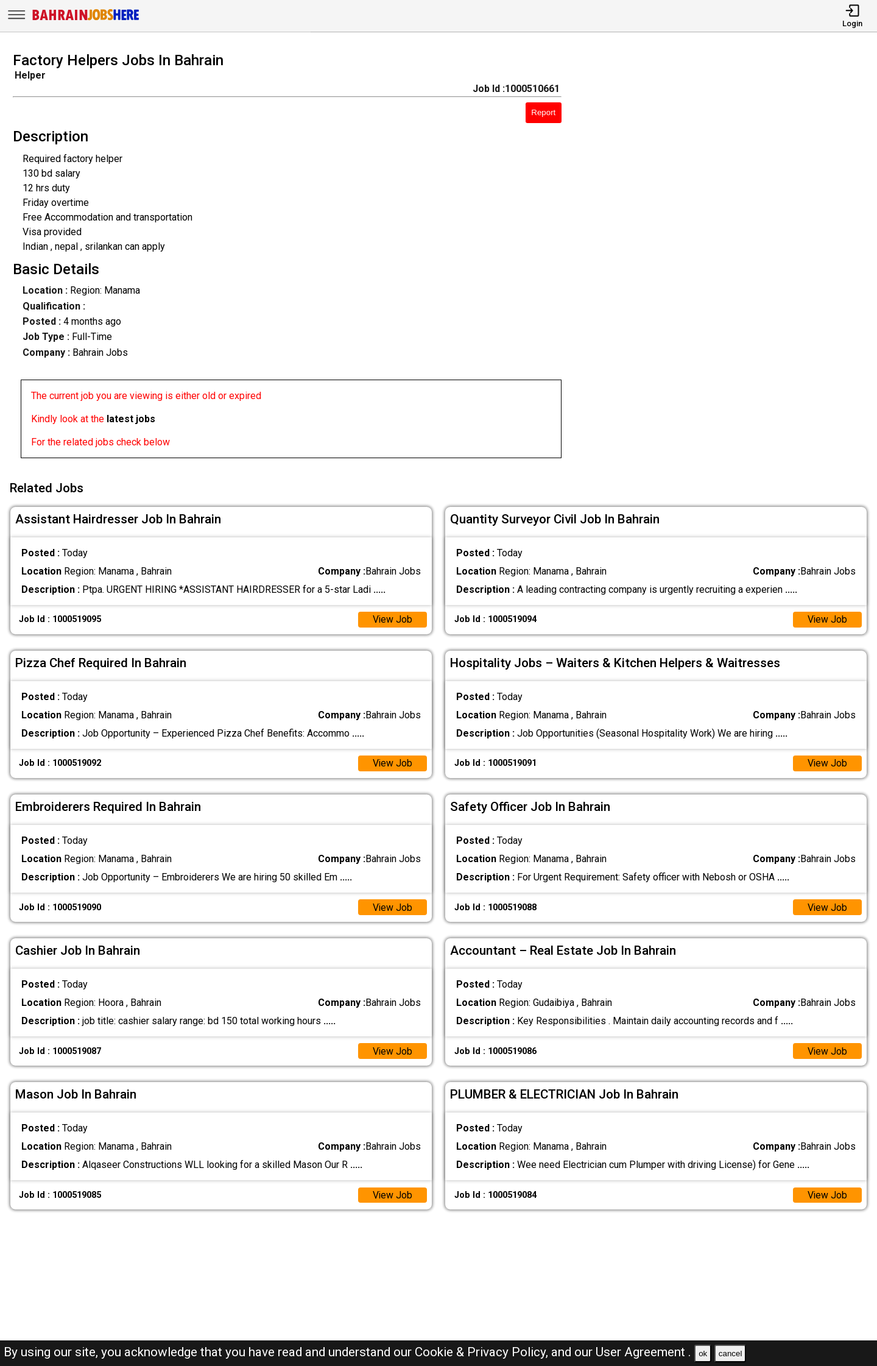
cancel (730, 1353)
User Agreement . (643, 1352)
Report (543, 112)
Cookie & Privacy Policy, (483, 1352)
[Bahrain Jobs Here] (86, 19)
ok (703, 1353)
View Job (392, 618)
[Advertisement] (730, 259)
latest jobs (131, 419)
